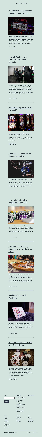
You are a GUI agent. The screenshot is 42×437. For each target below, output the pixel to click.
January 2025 (6, 422)
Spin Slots (14, 47)
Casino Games (15, 333)
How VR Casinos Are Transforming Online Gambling (17, 59)
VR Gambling (15, 98)
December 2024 (6, 424)
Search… (5, 395)
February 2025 (6, 421)
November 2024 (6, 425)
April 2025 (5, 418)
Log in (29, 417)
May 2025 (5, 417)
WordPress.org (30, 421)
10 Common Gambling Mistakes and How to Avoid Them (20, 249)
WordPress (36, 432)
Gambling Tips (15, 237)
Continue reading (28, 43)
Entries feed (30, 418)
